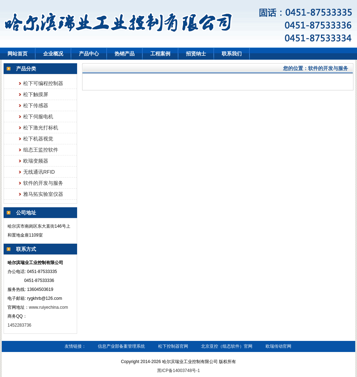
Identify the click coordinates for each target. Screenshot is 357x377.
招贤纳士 (196, 53)
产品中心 (89, 53)
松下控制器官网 (173, 346)
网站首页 (17, 53)
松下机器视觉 (38, 139)
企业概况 (53, 53)
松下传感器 (35, 105)
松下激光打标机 (40, 127)
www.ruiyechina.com (48, 307)
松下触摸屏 (35, 94)
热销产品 (125, 53)
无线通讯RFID (39, 172)
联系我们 (232, 53)
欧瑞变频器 (35, 161)
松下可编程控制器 (43, 83)
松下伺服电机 (38, 116)
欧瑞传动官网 (278, 346)
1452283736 (19, 325)
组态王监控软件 (40, 150)
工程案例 (160, 53)
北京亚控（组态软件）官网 (226, 346)
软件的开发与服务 (43, 183)
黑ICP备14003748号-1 (178, 370)
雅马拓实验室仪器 (43, 194)
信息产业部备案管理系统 (121, 346)
